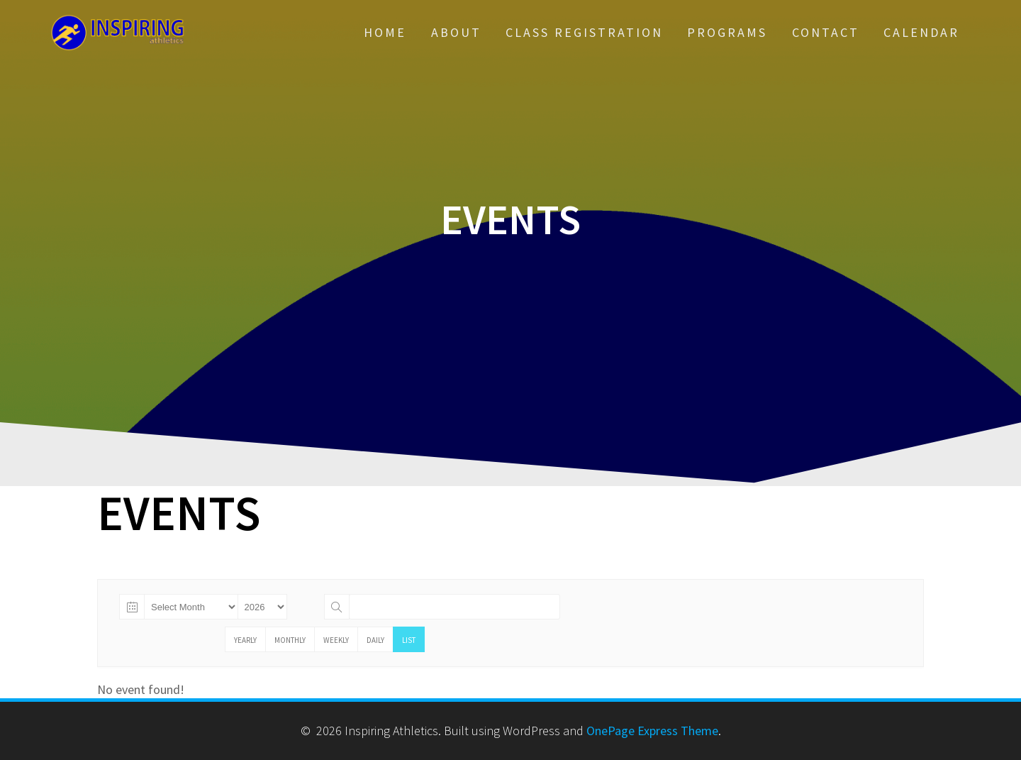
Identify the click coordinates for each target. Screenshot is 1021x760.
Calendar (921, 32)
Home (385, 32)
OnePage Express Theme (652, 730)
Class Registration (584, 32)
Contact (825, 32)
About (456, 32)
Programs (727, 32)
